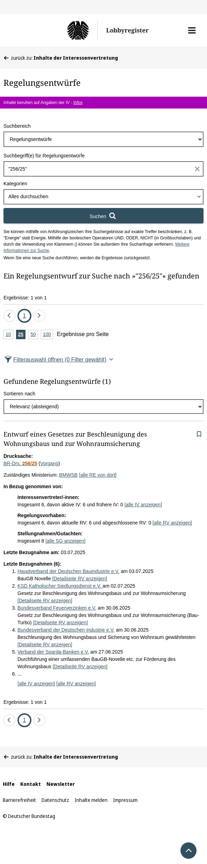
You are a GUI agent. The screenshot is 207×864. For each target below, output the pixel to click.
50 (34, 334)
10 (9, 334)
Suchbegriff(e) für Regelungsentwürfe (43, 155)
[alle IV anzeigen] (143, 504)
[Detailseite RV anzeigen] (79, 578)
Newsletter (60, 784)
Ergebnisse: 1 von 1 (25, 297)
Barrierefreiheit (19, 800)
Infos (77, 102)
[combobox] (103, 196)
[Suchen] (103, 215)
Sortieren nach (19, 393)
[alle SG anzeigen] (65, 541)
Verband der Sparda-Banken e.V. (53, 652)
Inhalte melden (91, 800)
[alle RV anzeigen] (172, 523)
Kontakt (30, 784)
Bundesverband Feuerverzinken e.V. (56, 608)
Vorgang (49, 463)
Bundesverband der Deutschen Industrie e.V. (65, 630)
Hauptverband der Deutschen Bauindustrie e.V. (68, 571)
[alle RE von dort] (97, 475)
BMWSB (68, 475)
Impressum (125, 800)
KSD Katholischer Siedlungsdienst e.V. (60, 586)
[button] (192, 30)
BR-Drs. (20, 463)
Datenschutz (55, 800)
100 (48, 334)
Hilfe (9, 784)
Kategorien (15, 183)
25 (22, 334)
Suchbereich (17, 126)
